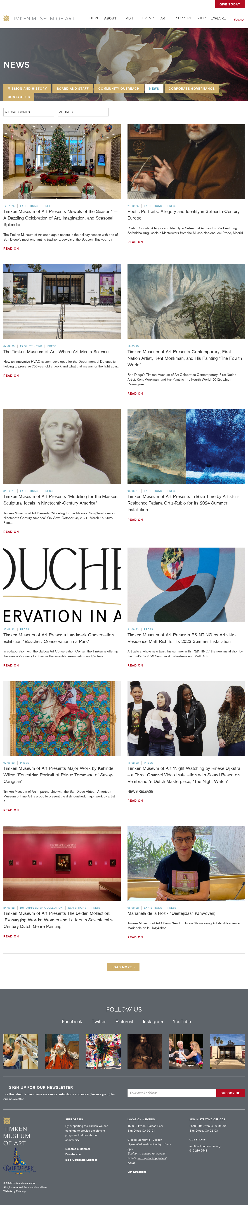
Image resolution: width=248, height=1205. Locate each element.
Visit (129, 18)
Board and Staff (73, 88)
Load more (123, 967)
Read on (11, 248)
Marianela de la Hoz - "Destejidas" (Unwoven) (171, 913)
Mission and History (27, 88)
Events (148, 18)
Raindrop (21, 1191)
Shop (201, 18)
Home (94, 18)
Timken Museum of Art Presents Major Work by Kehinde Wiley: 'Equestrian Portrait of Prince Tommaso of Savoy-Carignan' (58, 775)
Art (164, 18)
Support (184, 18)
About (110, 18)
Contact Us (19, 97)
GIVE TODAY (230, 4)
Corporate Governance (192, 88)
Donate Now (73, 1154)
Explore (218, 18)
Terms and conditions (35, 1187)
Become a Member (77, 1149)
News (154, 88)
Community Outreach (118, 88)
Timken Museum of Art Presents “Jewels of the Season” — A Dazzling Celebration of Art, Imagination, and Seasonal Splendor (60, 218)
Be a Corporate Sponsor (81, 1160)
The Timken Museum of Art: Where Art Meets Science (56, 351)
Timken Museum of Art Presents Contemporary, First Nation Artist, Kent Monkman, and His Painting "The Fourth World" (185, 358)
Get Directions (137, 1172)
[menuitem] (94, 18)
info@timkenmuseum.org (204, 1146)
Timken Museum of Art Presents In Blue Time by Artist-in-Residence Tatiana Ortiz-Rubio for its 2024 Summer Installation (183, 503)
